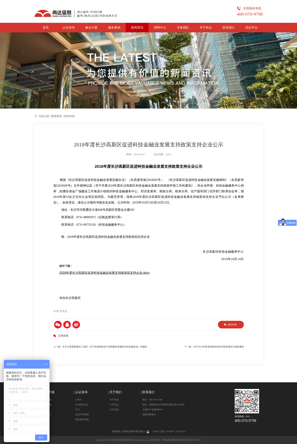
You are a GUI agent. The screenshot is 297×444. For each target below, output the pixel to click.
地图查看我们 (149, 414)
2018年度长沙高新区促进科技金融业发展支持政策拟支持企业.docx (104, 272)
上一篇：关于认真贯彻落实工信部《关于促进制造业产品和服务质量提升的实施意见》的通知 (100, 346)
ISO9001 (170, 431)
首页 (46, 27)
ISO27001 (181, 431)
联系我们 (229, 27)
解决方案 (91, 27)
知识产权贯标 (82, 414)
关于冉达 (206, 27)
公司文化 (114, 404)
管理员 (63, 311)
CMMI (78, 399)
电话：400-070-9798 (152, 399)
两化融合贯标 (82, 419)
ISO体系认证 (81, 404)
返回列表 (232, 324)
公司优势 (114, 409)
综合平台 (251, 27)
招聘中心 (160, 27)
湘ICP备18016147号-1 (191, 440)
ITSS (77, 409)
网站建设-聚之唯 (171, 440)
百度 (162, 431)
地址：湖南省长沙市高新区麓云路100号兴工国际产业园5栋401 (163, 407)
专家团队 (183, 27)
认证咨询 (68, 27)
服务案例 (114, 27)
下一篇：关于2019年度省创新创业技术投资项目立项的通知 (214, 346)
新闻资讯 (137, 27)
